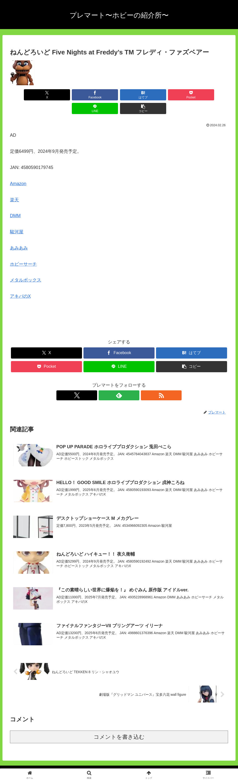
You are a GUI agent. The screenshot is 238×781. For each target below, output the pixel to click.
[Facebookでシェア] (64, 94)
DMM (15, 202)
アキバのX (20, 282)
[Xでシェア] (27, 94)
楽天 (14, 186)
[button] (210, 94)
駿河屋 (16, 218)
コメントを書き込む (119, 724)
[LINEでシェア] (174, 94)
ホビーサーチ (23, 250)
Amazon (18, 169)
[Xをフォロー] (108, 382)
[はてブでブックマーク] (100, 94)
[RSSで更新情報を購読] (130, 382)
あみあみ (19, 234)
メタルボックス (25, 266)
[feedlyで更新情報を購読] (119, 382)
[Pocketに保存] (137, 94)
